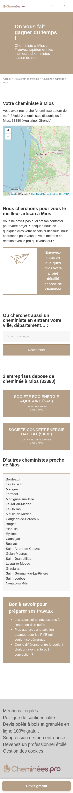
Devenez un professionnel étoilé (35, 744)
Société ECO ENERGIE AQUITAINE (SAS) (36, 399)
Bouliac (11, 544)
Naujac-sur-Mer (17, 583)
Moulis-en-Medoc (18, 514)
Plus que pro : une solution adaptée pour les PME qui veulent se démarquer (34, 634)
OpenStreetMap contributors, (45, 194)
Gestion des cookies (23, 751)
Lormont (12, 494)
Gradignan (13, 568)
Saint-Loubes (15, 578)
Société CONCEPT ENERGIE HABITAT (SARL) (36, 432)
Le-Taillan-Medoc (18, 504)
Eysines (12, 534)
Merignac (12, 489)
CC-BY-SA (64, 194)
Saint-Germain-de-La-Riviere (27, 573)
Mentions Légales (20, 710)
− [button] (8, 137)
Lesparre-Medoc (18, 563)
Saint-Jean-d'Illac (18, 559)
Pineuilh (12, 529)
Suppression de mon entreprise (34, 737)
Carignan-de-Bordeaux (22, 519)
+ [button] (8, 131)
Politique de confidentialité (29, 717)
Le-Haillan (13, 509)
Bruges (11, 524)
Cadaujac (13, 539)
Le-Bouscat (14, 484)
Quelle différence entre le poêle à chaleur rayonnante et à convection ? (39, 649)
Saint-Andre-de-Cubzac (23, 549)
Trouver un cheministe (26, 78)
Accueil (7, 78)
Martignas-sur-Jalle (20, 499)
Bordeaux (13, 479)
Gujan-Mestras (16, 553)
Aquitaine (47, 78)
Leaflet (14, 194)
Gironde (59, 78)
